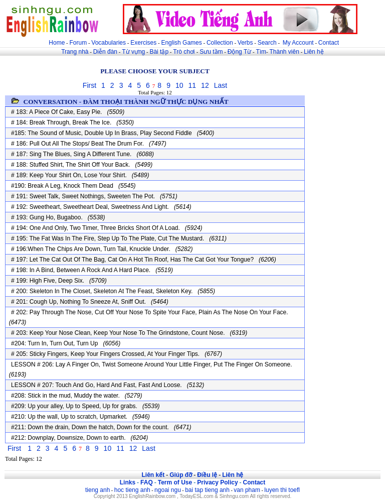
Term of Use (175, 482)
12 (205, 85)
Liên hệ (314, 51)
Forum (78, 42)
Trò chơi (185, 51)
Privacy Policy (217, 482)
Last (220, 85)
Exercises (143, 42)
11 (192, 85)
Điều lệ (207, 474)
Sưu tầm (211, 51)
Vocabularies (108, 42)
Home (57, 42)
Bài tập (158, 51)
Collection (220, 42)
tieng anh (97, 489)
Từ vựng (133, 51)
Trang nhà (74, 51)
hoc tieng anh (132, 489)
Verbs (245, 42)
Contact (328, 42)
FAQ (146, 482)
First (89, 85)
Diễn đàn (105, 51)
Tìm (261, 51)
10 (179, 85)
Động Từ (239, 51)
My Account (298, 42)
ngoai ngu (167, 489)
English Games (181, 42)
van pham (247, 489)
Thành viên (284, 51)
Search (267, 42)
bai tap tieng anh (207, 489)
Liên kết (152, 474)
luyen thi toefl (282, 489)
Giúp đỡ (180, 474)
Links (127, 482)
